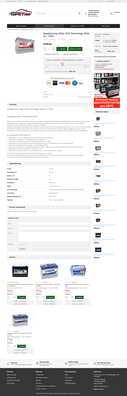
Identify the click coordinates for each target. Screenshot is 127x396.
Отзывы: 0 (52, 39)
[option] (107, 90)
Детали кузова (11, 374)
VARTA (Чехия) (43, 288)
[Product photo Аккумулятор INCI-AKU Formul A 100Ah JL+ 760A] (78, 271)
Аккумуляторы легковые (27, 29)
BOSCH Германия (15, 336)
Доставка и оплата (42, 377)
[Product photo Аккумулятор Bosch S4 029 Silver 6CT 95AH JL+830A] (20, 320)
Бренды (38, 380)
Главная (9, 29)
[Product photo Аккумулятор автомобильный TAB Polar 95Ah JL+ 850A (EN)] (20, 271)
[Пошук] (79, 13)
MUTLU (64, 39)
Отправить (22, 249)
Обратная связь (99, 389)
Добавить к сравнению (70, 54)
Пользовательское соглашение (46, 386)
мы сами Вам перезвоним (105, 69)
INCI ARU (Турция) (73, 288)
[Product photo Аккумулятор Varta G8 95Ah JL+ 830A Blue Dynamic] (49, 271)
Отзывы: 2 (16, 282)
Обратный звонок (93, 16)
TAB (12, 288)
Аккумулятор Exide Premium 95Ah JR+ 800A (105, 152)
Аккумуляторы (16, 29)
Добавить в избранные (51, 54)
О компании (39, 374)
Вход (66, 374)
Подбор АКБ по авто (13, 380)
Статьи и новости (41, 389)
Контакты (39, 383)
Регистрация (69, 377)
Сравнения (68, 380)
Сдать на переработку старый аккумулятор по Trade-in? (64, 60)
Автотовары (11, 383)
